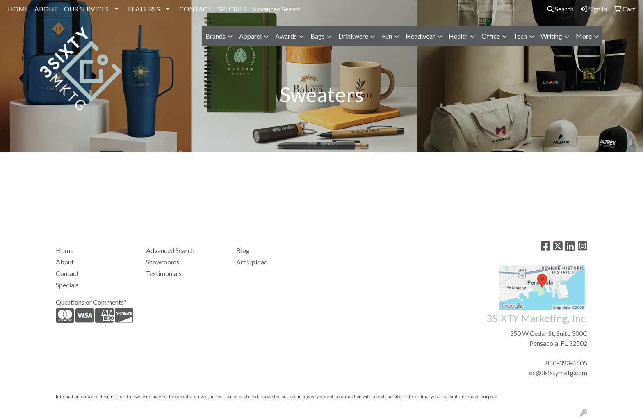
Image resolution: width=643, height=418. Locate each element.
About (65, 262)
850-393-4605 (566, 363)
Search (560, 9)
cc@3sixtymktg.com (558, 373)
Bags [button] (317, 36)
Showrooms (162, 262)
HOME (18, 9)
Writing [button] (551, 36)
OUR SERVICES (86, 9)
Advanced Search (276, 9)
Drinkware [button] (353, 36)
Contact (67, 273)
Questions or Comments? (91, 302)
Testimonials (164, 273)
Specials (67, 285)
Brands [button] (215, 36)
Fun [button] (387, 36)
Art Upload (252, 262)
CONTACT (195, 9)
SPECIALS (232, 9)
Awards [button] (286, 36)
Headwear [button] (420, 36)
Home (64, 250)
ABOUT (46, 9)
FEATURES (144, 9)
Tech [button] (520, 36)
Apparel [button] (250, 36)
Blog (243, 250)
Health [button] (458, 36)
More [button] (584, 36)
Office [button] (490, 36)
